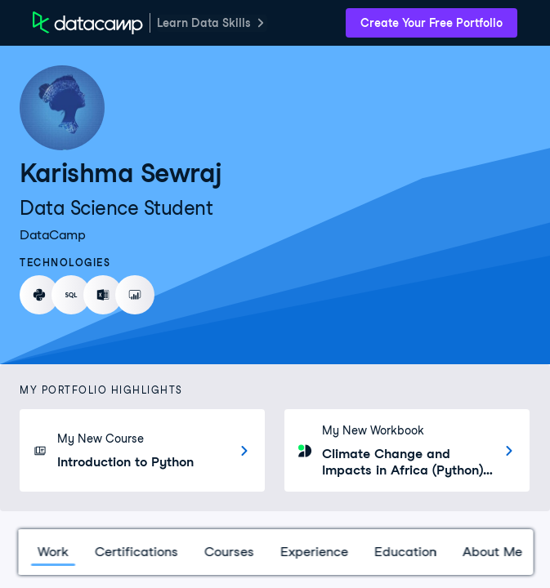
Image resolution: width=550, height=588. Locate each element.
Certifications (135, 551)
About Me (491, 551)
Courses (228, 551)
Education (404, 551)
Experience (313, 551)
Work (52, 551)
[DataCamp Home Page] (88, 22)
